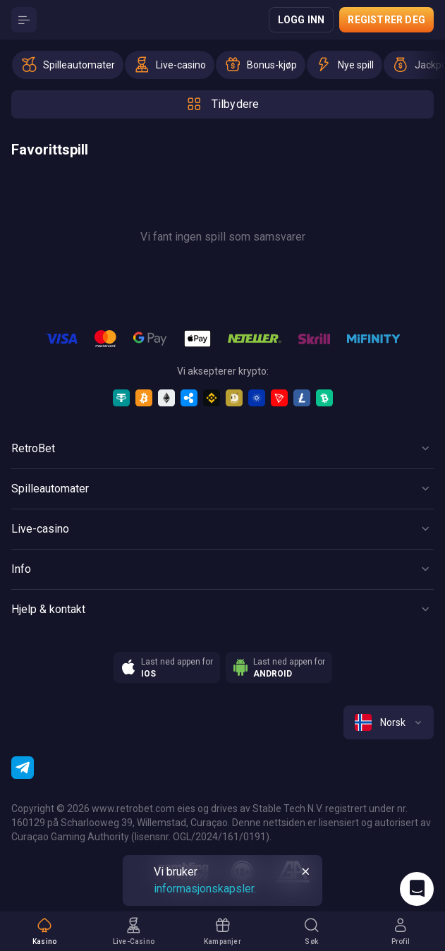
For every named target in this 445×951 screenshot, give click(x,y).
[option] (67, 65)
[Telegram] (22, 767)
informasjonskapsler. (205, 888)
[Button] (24, 19)
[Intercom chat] (417, 889)
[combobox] (388, 722)
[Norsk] (388, 722)
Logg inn (301, 19)
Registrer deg (386, 19)
